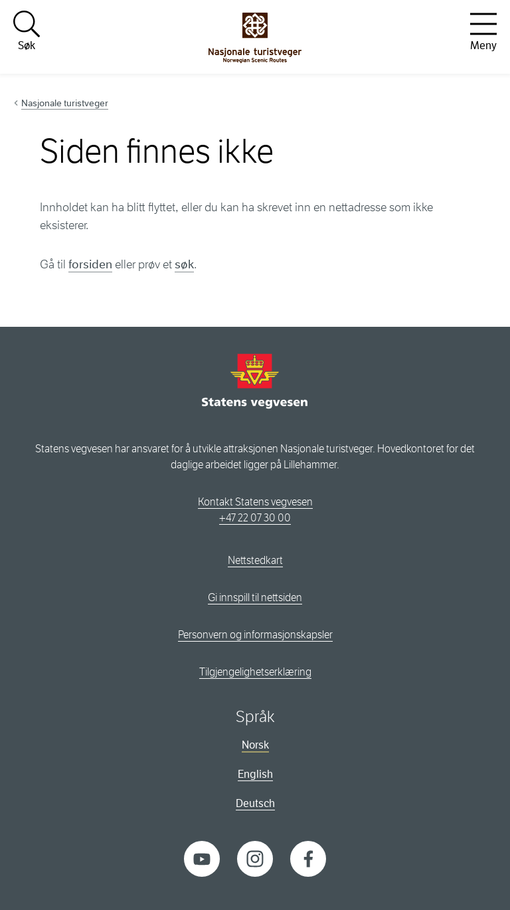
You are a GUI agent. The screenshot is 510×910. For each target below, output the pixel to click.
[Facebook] (308, 858)
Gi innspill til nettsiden (255, 597)
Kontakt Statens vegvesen (255, 502)
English (255, 774)
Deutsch (255, 803)
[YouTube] (202, 858)
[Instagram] (255, 858)
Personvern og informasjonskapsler (255, 634)
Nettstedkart (255, 560)
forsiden (90, 264)
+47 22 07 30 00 (255, 517)
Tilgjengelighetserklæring (255, 672)
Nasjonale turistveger (64, 103)
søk (184, 264)
